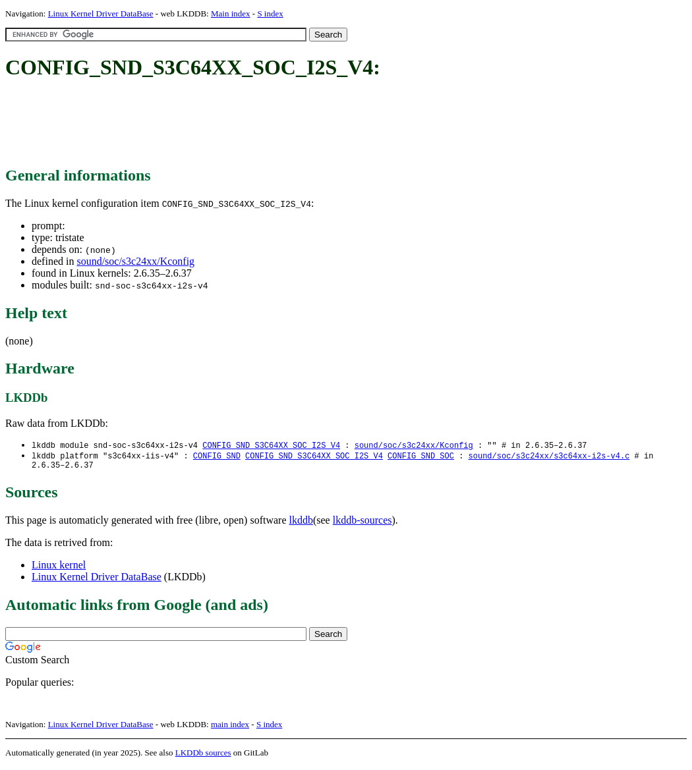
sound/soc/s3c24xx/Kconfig (135, 261)
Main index (230, 13)
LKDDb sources (203, 756)
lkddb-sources (362, 523)
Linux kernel (59, 568)
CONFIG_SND (217, 456)
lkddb (301, 523)
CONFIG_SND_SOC (421, 456)
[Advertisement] (245, 123)
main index (230, 727)
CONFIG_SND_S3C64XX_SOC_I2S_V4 (271, 445)
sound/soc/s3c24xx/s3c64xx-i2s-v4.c (548, 456)
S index (270, 13)
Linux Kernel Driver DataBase (101, 13)
